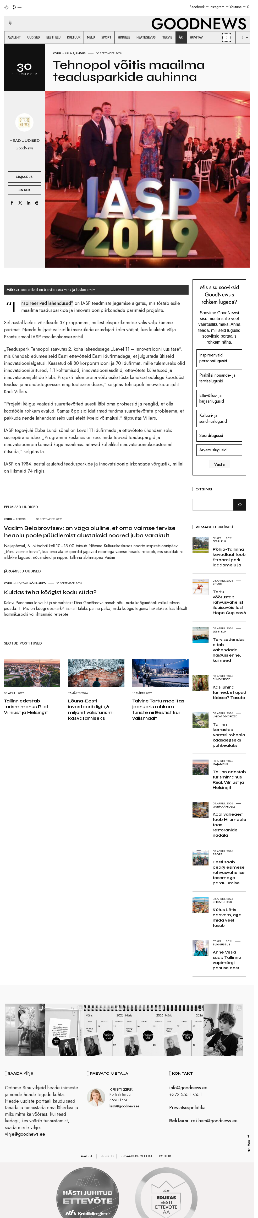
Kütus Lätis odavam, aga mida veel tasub (227, 917)
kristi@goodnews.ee (124, 1107)
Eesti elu (219, 541)
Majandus (78, 53)
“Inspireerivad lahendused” (47, 303)
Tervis (20, 519)
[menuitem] (14, 37)
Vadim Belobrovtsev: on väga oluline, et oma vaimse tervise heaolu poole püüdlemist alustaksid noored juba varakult (89, 532)
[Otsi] (239, 505)
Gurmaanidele (224, 806)
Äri (66, 53)
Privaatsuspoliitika (187, 1108)
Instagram (217, 6)
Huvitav (21, 583)
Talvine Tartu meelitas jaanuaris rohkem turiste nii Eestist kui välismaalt (158, 709)
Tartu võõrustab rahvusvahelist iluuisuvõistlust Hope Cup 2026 (229, 602)
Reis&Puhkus (222, 902)
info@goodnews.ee (188, 1088)
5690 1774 (118, 1101)
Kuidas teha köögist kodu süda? (50, 592)
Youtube (235, 6)
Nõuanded (37, 583)
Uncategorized (225, 716)
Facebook (197, 6)
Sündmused (221, 679)
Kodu (57, 53)
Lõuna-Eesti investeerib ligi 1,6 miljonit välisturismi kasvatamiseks (90, 709)
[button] (7, 16)
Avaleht (87, 1157)
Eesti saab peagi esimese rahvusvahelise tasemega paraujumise (229, 872)
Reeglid (107, 1157)
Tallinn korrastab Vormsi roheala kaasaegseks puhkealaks (229, 735)
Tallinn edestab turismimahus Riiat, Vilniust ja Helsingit (27, 706)
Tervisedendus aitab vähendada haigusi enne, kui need (228, 650)
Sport (218, 584)
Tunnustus (221, 944)
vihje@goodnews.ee (25, 1135)
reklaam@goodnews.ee (214, 1121)
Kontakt (166, 1157)
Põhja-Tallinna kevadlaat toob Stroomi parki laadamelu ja (229, 557)
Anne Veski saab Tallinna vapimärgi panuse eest (227, 960)
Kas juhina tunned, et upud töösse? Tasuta (229, 692)
